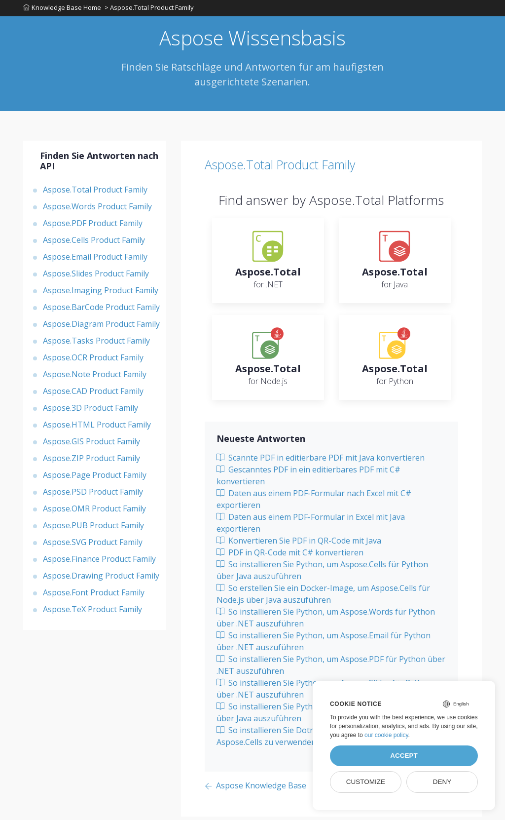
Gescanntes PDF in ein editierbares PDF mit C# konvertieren (308, 479)
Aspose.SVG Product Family (93, 545)
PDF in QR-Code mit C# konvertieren (289, 555)
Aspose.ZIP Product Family (91, 461)
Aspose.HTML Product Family (97, 428)
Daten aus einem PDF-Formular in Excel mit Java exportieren (310, 526)
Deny (442, 781)
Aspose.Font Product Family (93, 595)
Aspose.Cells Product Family (94, 243)
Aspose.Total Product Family (95, 193)
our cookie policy (386, 735)
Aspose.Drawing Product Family (101, 579)
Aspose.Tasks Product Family (96, 344)
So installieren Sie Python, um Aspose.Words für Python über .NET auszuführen (325, 621)
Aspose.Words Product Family (97, 209)
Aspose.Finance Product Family (99, 562)
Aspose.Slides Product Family (96, 277)
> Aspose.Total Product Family (150, 9)
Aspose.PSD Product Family (93, 495)
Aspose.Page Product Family (94, 478)
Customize (365, 781)
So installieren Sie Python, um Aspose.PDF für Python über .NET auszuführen (330, 668)
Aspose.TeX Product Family (92, 612)
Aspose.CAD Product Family (93, 394)
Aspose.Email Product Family (95, 260)
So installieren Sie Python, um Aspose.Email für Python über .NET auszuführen (323, 644)
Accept (404, 755)
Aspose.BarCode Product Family (101, 310)
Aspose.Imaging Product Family (100, 293)
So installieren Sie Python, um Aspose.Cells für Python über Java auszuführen (322, 573)
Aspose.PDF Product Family (93, 226)
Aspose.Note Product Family (94, 377)
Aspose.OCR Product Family (93, 360)
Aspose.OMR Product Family (94, 512)
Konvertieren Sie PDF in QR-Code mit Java (298, 544)
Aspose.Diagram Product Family (101, 327)
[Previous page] (255, 789)
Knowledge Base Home (62, 9)
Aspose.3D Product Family (90, 411)
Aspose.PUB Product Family (93, 528)
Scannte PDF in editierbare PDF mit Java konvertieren (320, 461)
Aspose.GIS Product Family (91, 444)
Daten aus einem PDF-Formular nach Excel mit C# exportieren (313, 502)
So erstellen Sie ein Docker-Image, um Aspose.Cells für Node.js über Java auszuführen (323, 597)
